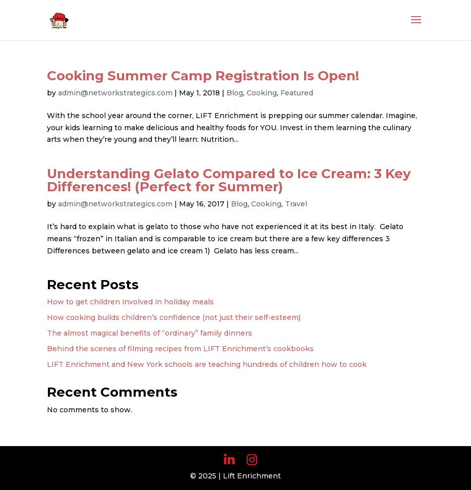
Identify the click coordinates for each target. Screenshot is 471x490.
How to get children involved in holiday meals (130, 301)
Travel (296, 203)
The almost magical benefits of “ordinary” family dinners (149, 333)
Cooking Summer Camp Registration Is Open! (203, 76)
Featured (296, 92)
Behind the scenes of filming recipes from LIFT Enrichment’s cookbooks (180, 348)
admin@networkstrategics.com (115, 92)
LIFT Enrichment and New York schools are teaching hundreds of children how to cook (207, 364)
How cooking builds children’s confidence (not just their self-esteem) (174, 317)
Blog (234, 92)
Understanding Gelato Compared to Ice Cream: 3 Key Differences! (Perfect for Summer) (229, 180)
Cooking (262, 92)
